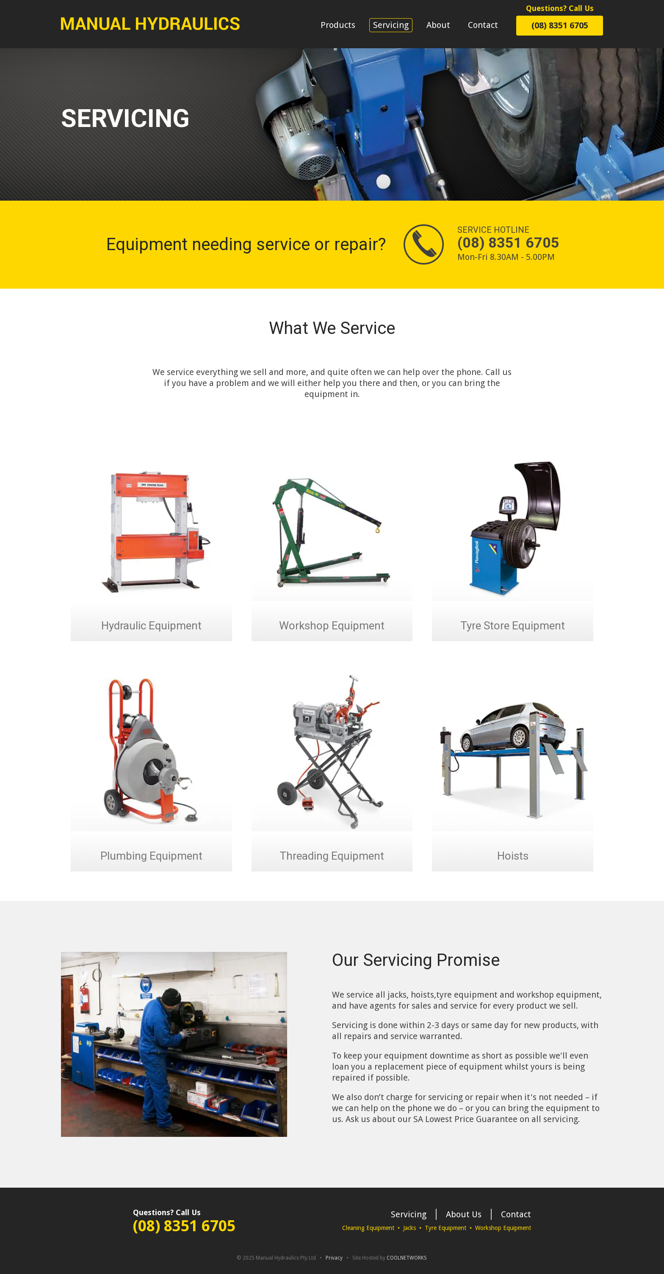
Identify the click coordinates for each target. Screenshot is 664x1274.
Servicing (391, 25)
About (438, 25)
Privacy (334, 1258)
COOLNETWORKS (407, 1258)
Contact (483, 25)
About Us (463, 1214)
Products (338, 25)
